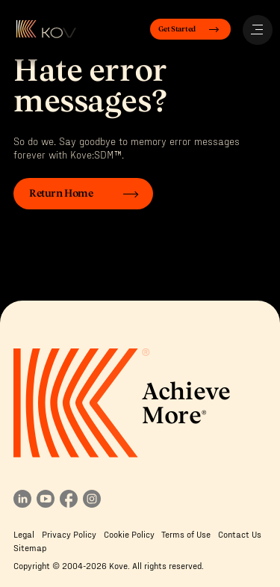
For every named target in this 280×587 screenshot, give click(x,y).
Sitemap (29, 547)
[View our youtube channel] (46, 504)
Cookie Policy (129, 534)
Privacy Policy (69, 534)
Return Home (61, 193)
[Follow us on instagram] (92, 504)
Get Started (177, 29)
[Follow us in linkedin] (22, 504)
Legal (23, 534)
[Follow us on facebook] (69, 504)
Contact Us (239, 534)
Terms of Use (186, 534)
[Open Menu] (258, 30)
